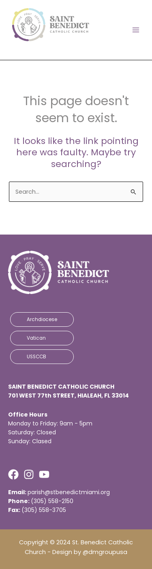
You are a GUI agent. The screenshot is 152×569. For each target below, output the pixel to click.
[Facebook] (13, 474)
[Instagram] (29, 474)
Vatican (36, 338)
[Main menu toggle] (136, 30)
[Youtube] (44, 474)
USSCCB (36, 356)
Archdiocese (42, 319)
